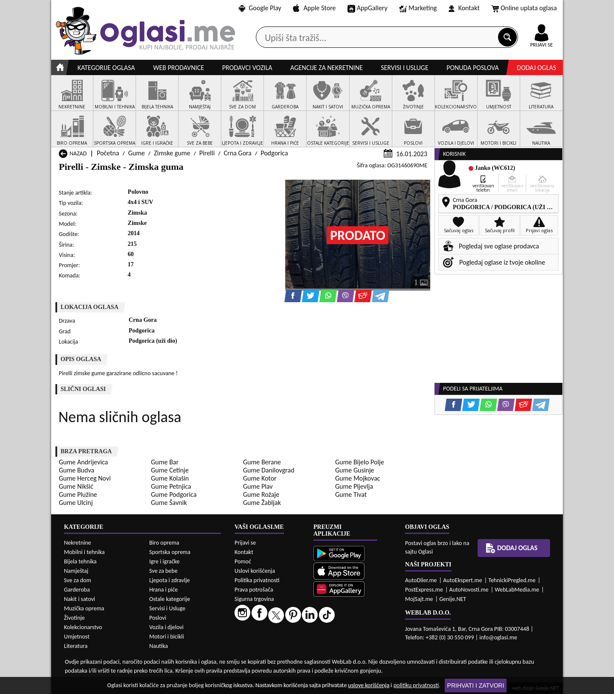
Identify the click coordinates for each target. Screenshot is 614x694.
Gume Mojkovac (357, 478)
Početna (108, 153)
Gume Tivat (351, 494)
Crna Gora (238, 153)
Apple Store (314, 8)
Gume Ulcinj (76, 503)
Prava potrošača (254, 589)
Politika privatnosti (257, 580)
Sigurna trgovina (254, 599)
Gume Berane (262, 462)
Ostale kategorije (169, 599)
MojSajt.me (419, 599)
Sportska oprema (170, 552)
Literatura (75, 646)
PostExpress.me (424, 589)
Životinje (74, 617)
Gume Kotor (260, 478)
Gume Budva (76, 470)
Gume (136, 153)
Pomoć (243, 561)
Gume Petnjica (171, 486)
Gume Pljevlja (354, 486)
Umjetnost (77, 636)
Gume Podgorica (174, 494)
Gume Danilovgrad (268, 470)
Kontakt (464, 8)
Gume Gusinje (354, 470)
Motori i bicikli (166, 636)
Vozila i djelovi (166, 627)
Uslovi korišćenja (255, 570)
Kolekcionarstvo (83, 627)
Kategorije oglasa (106, 68)
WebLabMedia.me (517, 589)
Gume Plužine (78, 494)
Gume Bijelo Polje (359, 462)
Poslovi (157, 617)
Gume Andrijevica (83, 462)
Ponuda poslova (472, 68)
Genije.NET (452, 599)
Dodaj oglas (536, 68)
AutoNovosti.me (469, 589)
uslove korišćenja (368, 685)
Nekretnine (77, 542)
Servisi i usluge (405, 68)
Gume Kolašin (170, 478)
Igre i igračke (164, 561)
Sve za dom (77, 580)
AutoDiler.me (421, 580)
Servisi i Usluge (167, 608)
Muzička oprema (84, 608)
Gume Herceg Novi (85, 478)
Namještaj (76, 570)
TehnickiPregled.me (512, 580)
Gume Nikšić (76, 486)
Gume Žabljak (262, 503)
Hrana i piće (163, 589)
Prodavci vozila (247, 68)
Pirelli (206, 153)
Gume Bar (165, 462)
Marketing (418, 8)
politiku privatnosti (416, 685)
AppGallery (368, 8)
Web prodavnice (178, 68)
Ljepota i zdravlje (169, 580)
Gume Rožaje (261, 494)
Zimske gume (172, 153)
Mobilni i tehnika (84, 552)
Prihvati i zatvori (475, 685)
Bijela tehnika (80, 561)
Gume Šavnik (169, 503)
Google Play (260, 8)
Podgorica (274, 153)
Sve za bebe (163, 570)
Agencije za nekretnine (326, 68)
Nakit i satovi (79, 599)
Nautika (158, 646)
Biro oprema (164, 542)
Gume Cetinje (169, 470)
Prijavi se (245, 542)
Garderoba (77, 589)
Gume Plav (257, 486)
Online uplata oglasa (524, 8)
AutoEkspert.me (462, 580)
